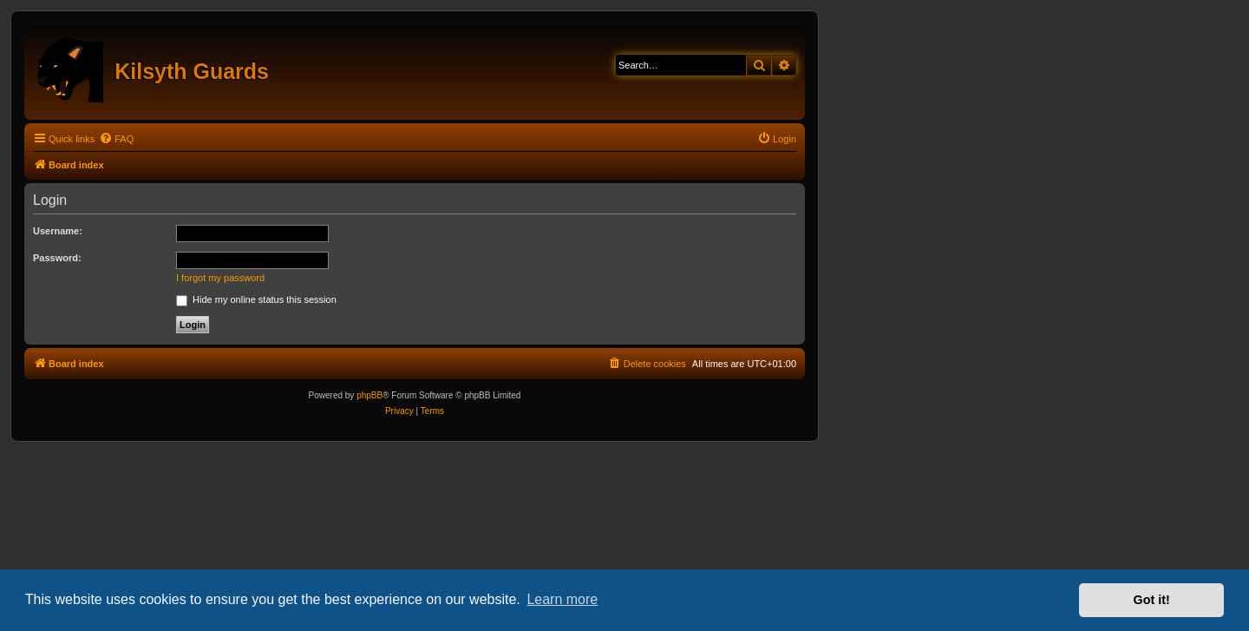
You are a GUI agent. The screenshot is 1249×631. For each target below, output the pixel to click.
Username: (57, 231)
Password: (57, 258)
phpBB (369, 395)
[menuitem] (116, 138)
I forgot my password (220, 278)
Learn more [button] (562, 599)
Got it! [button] (1152, 600)
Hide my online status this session (256, 299)
